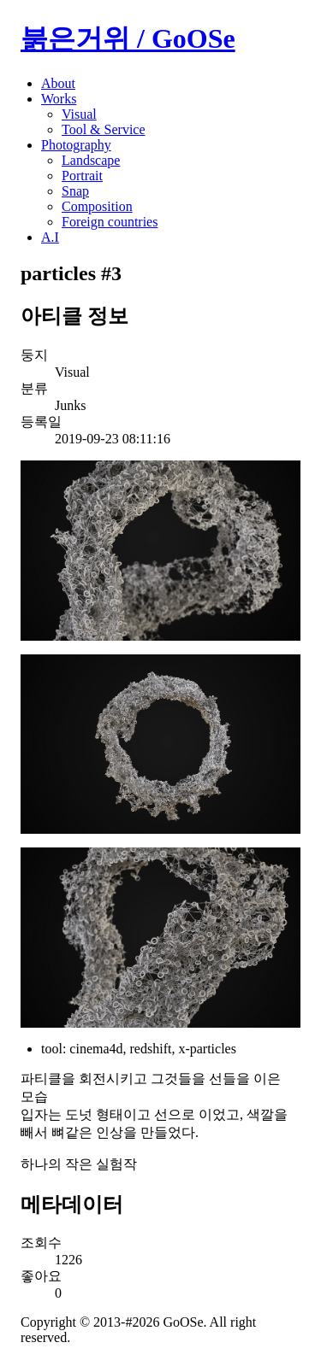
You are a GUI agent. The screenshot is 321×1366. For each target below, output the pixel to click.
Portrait (82, 175)
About (58, 83)
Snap (75, 191)
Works (58, 98)
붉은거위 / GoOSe (128, 38)
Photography (76, 145)
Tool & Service (104, 129)
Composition (97, 206)
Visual (79, 114)
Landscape (91, 160)
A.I (50, 237)
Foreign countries (110, 221)
